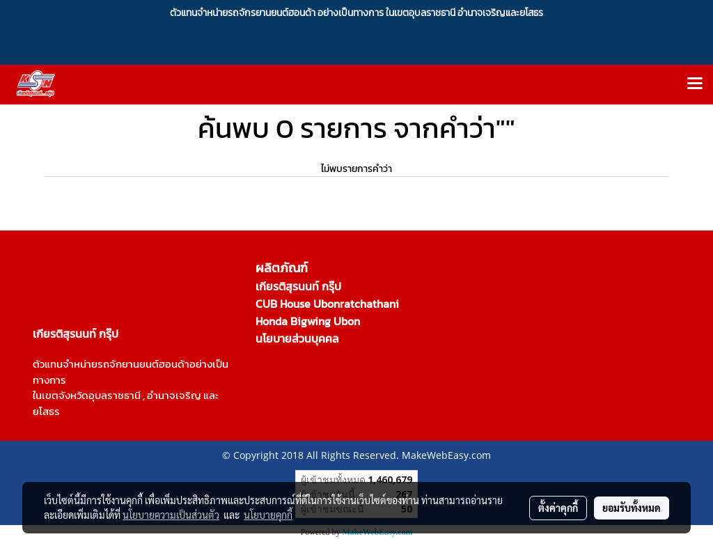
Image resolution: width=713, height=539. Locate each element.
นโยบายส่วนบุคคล (297, 338)
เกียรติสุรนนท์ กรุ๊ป (298, 286)
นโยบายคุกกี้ (268, 514)
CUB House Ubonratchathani (327, 303)
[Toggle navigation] (695, 84)
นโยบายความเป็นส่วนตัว (171, 514)
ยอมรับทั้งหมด (631, 507)
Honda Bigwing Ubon (308, 321)
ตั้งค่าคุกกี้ (558, 507)
